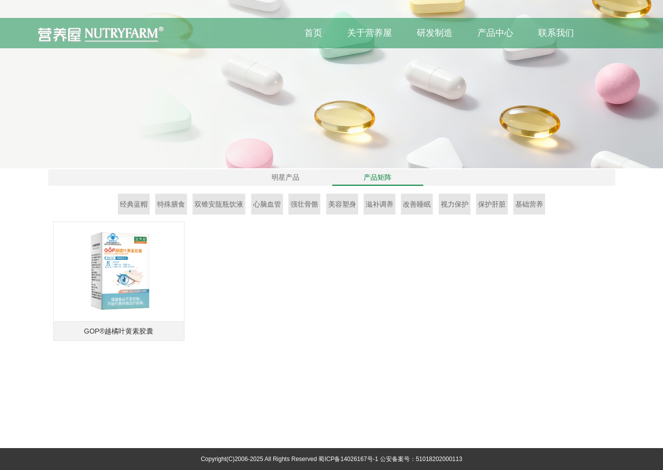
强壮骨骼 (304, 204)
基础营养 (529, 204)
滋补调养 (379, 204)
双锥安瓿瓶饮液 (218, 204)
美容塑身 (342, 204)
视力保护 (455, 204)
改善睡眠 (417, 204)
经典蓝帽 (134, 204)
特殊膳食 (171, 204)
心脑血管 (267, 204)
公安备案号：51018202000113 (421, 459)
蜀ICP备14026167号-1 (348, 459)
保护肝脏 (492, 204)
